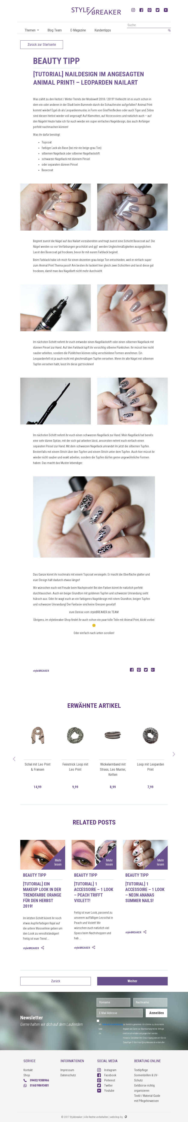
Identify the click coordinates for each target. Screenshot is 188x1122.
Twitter (105, 1085)
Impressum (67, 1070)
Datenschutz (68, 1075)
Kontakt (28, 1070)
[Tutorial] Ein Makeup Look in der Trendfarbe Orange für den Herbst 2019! (42, 895)
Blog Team (54, 30)
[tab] (43, 948)
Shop (27, 1075)
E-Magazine (78, 30)
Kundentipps (102, 30)
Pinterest (106, 1080)
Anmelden (156, 1013)
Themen (30, 30)
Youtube (105, 1091)
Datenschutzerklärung (112, 1024)
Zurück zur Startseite (42, 45)
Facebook (106, 1075)
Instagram (106, 1070)
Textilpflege (141, 1070)
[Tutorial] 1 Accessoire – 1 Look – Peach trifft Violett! (93, 892)
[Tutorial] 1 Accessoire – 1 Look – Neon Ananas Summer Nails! (144, 892)
